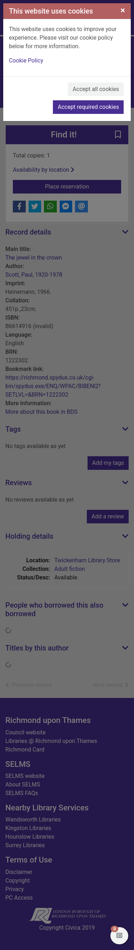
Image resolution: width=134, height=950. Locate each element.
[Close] (123, 10)
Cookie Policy (26, 60)
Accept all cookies (96, 89)
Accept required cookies (88, 107)
